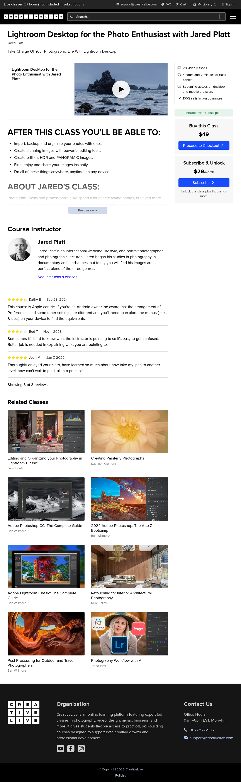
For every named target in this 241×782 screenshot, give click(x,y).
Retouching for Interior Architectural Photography (121, 595)
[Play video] (121, 89)
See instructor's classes (57, 277)
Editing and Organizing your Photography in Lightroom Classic (45, 460)
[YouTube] (60, 749)
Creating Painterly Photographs (117, 458)
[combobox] (146, 17)
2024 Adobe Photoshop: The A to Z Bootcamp (121, 528)
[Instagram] (81, 749)
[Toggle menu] (233, 17)
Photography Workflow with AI (116, 660)
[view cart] (182, 4)
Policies (120, 775)
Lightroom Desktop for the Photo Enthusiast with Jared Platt (36, 74)
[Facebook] (71, 749)
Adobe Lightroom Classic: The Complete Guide (42, 595)
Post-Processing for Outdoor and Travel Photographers (41, 663)
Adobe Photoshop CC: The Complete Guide (45, 525)
